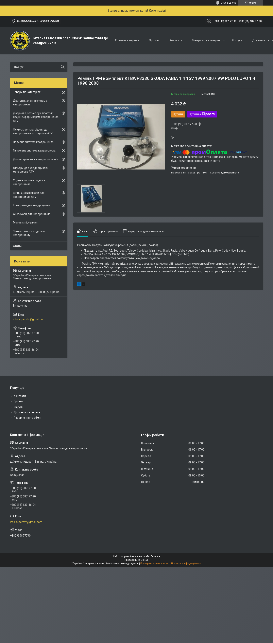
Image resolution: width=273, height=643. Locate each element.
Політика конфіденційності (186, 563)
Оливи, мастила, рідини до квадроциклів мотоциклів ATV (33, 131)
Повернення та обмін (27, 417)
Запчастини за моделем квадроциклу (29, 233)
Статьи (17, 245)
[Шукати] (62, 67)
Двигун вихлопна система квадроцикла (30, 102)
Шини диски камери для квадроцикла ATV (28, 194)
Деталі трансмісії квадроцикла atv (35, 159)
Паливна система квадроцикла (33, 142)
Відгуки (237, 40)
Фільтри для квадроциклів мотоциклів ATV (30, 169)
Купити (178, 114)
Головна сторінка (127, 40)
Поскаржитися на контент (154, 563)
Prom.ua (155, 556)
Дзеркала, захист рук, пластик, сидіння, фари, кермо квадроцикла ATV (36, 117)
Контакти (175, 40)
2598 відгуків (228, 2)
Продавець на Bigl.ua (136, 560)
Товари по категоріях (206, 40)
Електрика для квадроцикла (31, 205)
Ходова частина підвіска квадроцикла (29, 182)
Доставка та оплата (27, 412)
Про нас (154, 40)
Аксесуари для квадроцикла (31, 214)
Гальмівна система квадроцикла (34, 150)
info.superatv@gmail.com (29, 319)
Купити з (202, 114)
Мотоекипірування (25, 222)
